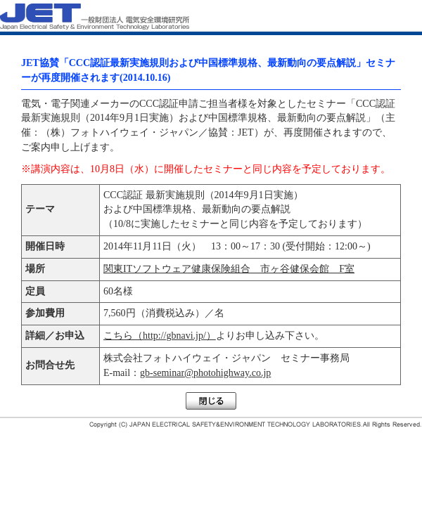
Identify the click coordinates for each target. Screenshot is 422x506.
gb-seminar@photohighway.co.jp (205, 373)
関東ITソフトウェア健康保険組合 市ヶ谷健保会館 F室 (228, 269)
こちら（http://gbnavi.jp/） (159, 335)
